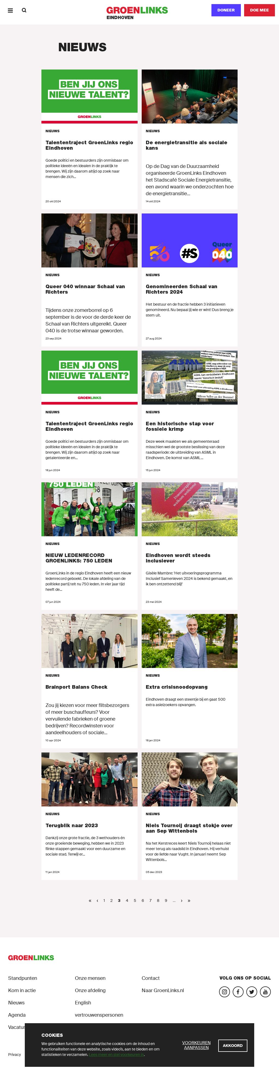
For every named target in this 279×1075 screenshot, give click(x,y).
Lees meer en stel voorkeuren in (116, 1054)
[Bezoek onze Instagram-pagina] (224, 991)
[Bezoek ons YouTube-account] (265, 991)
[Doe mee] (259, 10)
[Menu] (10, 10)
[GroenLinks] (140, 10)
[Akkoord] (232, 1046)
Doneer (226, 10)
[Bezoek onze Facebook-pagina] (238, 991)
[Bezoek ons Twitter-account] (251, 991)
